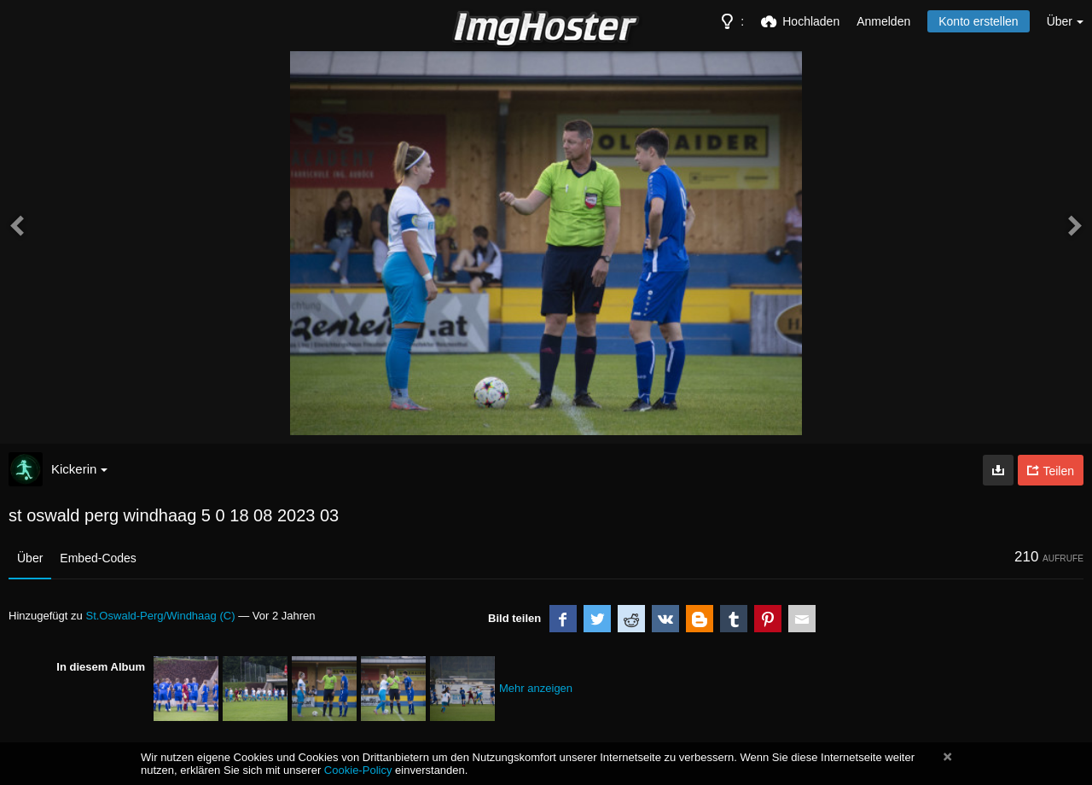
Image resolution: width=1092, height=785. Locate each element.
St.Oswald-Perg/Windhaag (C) (160, 615)
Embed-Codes (98, 558)
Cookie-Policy (358, 770)
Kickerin (79, 469)
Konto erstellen (978, 21)
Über (30, 558)
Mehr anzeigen (535, 688)
